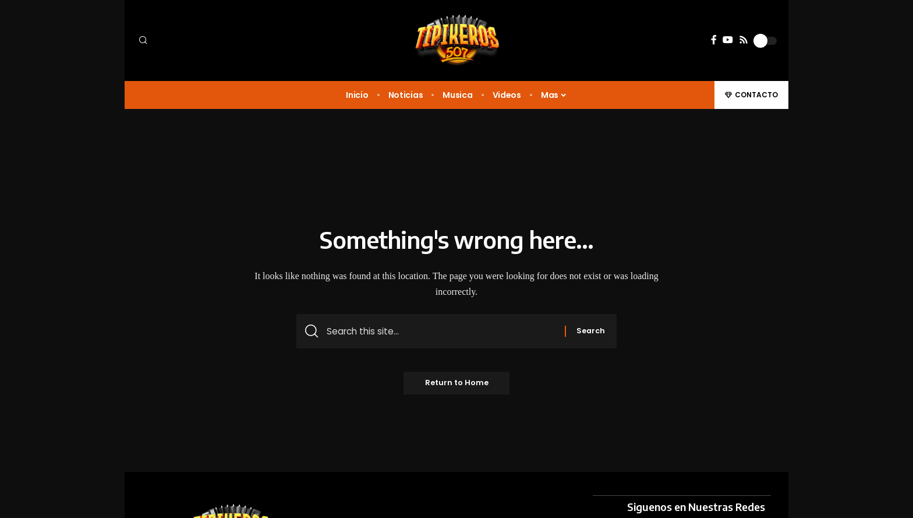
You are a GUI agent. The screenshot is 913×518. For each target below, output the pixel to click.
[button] (212, 41)
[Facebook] (714, 40)
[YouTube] (728, 40)
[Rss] (743, 40)
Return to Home (457, 385)
